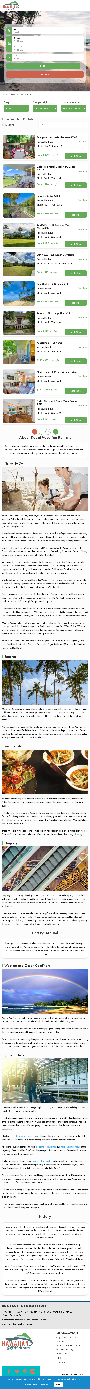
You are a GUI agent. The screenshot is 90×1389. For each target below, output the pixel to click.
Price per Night (40, 102)
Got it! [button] (58, 1384)
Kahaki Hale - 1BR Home (49, 342)
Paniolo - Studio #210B (48, 196)
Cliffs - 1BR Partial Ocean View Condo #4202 (56, 168)
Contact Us (63, 1341)
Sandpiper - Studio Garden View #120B (57, 137)
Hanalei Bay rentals (47, 1146)
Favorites (62, 1353)
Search (45, 74)
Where (17, 29)
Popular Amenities (70, 102)
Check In (18, 37)
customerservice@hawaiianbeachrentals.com (24, 1319)
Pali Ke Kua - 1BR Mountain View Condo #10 (53, 227)
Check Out (19, 46)
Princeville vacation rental (21, 1135)
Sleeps (7, 102)
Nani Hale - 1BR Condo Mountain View (57, 372)
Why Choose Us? (66, 1337)
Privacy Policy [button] (32, 1384)
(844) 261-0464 (12, 1315)
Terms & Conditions (68, 1345)
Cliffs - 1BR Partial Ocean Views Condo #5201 (57, 403)
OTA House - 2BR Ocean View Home (55, 254)
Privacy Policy (65, 1349)
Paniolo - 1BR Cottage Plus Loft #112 (55, 313)
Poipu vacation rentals (40, 1160)
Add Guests (19, 58)
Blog (58, 1357)
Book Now (75, 156)
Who (16, 55)
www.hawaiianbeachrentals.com (18, 1324)
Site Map (61, 1361)
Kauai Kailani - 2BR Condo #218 (53, 284)
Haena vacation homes (70, 1146)
